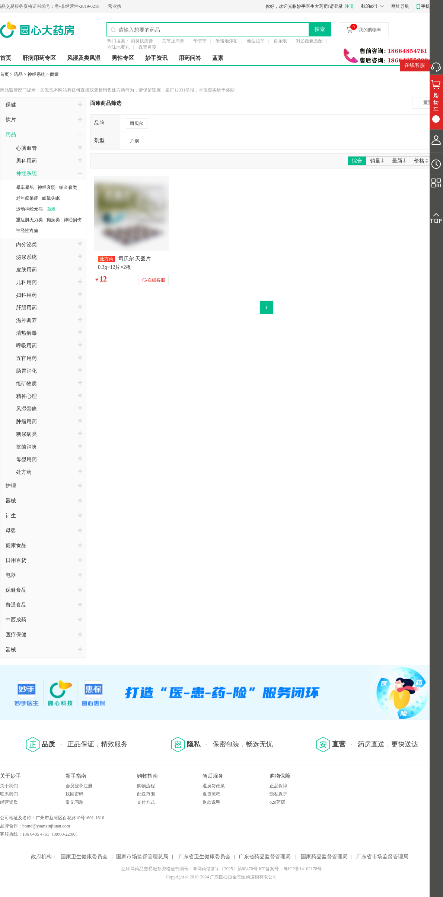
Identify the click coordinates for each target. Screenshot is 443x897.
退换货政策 (214, 785)
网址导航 (400, 6)
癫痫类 (53, 219)
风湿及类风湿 (84, 58)
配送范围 (146, 794)
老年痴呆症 (27, 198)
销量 (377, 161)
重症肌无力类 (29, 219)
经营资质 (9, 802)
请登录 (336, 6)
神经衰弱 (46, 187)
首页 (5, 58)
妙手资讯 (156, 58)
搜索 (320, 29)
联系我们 (9, 794)
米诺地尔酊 (227, 41)
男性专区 (123, 58)
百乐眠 (280, 41)
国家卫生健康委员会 (84, 856)
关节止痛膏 (173, 41)
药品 (18, 74)
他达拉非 (256, 41)
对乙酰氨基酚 (309, 41)
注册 (349, 6)
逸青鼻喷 (147, 47)
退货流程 (211, 794)
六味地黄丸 (118, 47)
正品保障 (278, 785)
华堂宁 (200, 41)
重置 (427, 102)
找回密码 (74, 794)
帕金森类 (68, 187)
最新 (399, 161)
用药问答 (190, 58)
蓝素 (217, 58)
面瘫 (54, 74)
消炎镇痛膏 (142, 41)
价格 (421, 161)
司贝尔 (136, 123)
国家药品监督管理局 (324, 856)
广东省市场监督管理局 (382, 856)
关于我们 (9, 785)
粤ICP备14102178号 (303, 868)
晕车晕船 (25, 187)
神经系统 (36, 74)
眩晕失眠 (51, 198)
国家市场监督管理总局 (142, 856)
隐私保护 (278, 794)
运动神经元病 (29, 209)
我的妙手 (370, 6)
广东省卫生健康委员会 (204, 856)
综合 (357, 161)
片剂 (134, 141)
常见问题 (74, 802)
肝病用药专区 (39, 58)
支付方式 (146, 802)
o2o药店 (277, 802)
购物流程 (146, 785)
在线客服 (414, 65)
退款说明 (211, 802)
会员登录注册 (79, 785)
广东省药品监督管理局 (265, 856)
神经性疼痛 (27, 230)
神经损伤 (73, 219)
